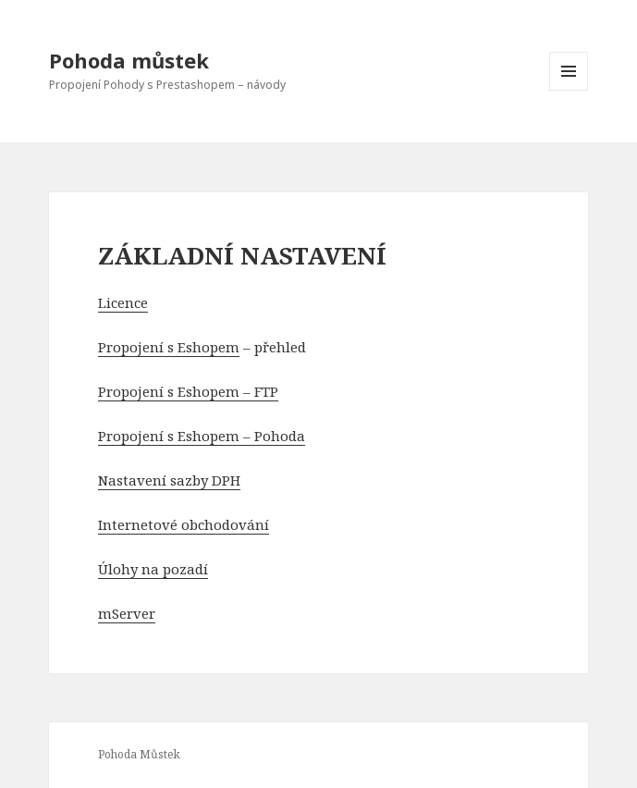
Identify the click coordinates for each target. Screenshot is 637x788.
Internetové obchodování (183, 524)
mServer (126, 613)
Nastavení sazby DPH (169, 480)
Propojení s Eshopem (168, 347)
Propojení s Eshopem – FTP (188, 391)
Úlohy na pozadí (153, 569)
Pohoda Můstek (139, 754)
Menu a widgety (569, 90)
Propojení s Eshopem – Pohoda (201, 435)
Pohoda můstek (129, 60)
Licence (123, 302)
